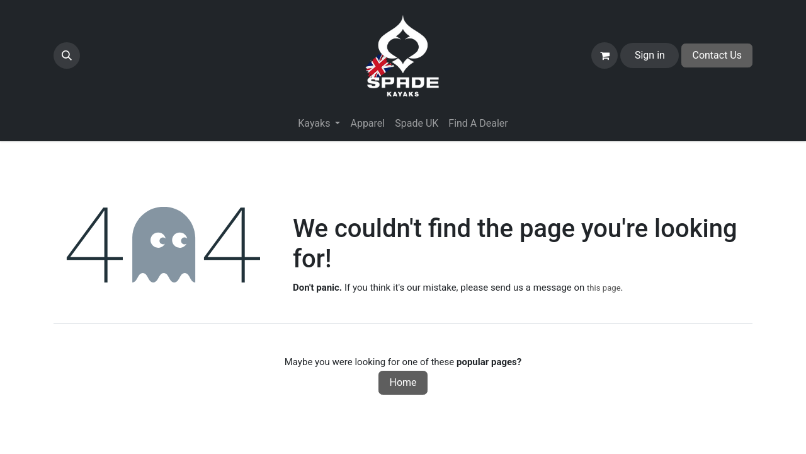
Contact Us (717, 55)
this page (604, 288)
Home (402, 382)
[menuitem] (367, 123)
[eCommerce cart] (604, 55)
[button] (67, 55)
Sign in (650, 55)
